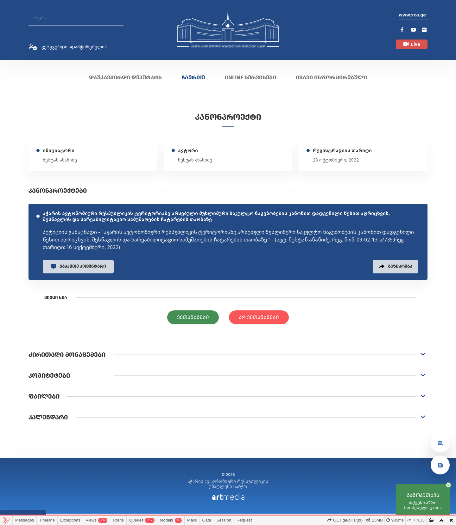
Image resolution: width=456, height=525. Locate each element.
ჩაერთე (193, 77)
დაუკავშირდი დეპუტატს (125, 77)
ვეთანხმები (193, 319)
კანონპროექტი (228, 117)
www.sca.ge (412, 15)
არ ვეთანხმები (259, 319)
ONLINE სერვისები (250, 77)
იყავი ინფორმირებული (331, 77)
